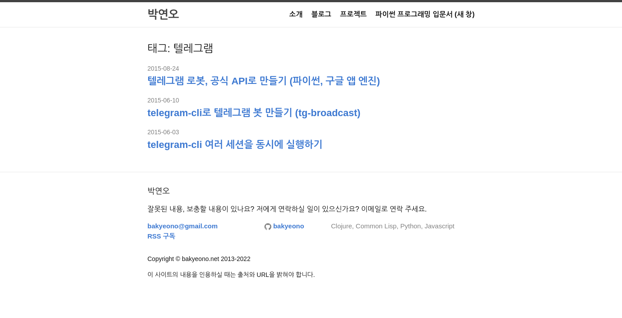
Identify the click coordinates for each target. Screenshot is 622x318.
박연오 (163, 14)
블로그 (321, 14)
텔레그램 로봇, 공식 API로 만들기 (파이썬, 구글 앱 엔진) (264, 81)
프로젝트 (353, 14)
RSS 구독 (162, 236)
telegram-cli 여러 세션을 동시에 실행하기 (235, 144)
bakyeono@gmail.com (183, 226)
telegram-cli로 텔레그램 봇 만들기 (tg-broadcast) (254, 112)
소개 (295, 14)
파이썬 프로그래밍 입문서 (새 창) (425, 14)
